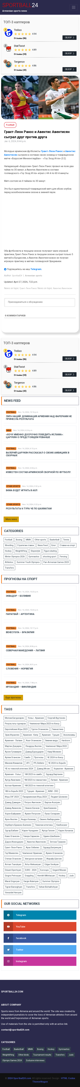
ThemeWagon (40, 1081)
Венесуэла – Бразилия (20, 632)
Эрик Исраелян (12, 735)
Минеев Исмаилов (13, 763)
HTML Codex (68, 1078)
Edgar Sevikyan (52, 864)
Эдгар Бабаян (11, 830)
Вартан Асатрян (52, 802)
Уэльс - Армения (36, 718)
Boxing (19, 540)
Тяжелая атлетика (44, 825)
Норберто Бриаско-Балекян (18, 825)
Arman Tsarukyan (13, 864)
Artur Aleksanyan (33, 864)
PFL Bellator (39, 763)
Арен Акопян (11, 819)
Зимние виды (51, 740)
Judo (71, 875)
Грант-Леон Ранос (52, 151)
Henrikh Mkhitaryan (46, 875)
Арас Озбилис (32, 847)
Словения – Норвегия (19, 668)
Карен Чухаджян (30, 830)
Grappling (29, 875)
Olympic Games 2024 (12, 1060)
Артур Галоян (48, 830)
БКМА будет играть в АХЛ (21, 490)
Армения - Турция (50, 735)
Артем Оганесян (12, 757)
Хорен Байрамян (13, 814)
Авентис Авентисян (62, 288)
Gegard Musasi (59, 870)
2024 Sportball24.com (19, 1078)
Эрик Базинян (50, 808)
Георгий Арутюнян (56, 718)
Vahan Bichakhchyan (48, 887)
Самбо (27, 757)
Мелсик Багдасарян (14, 718)
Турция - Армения (35, 791)
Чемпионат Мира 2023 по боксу (44, 723)
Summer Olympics (50, 881)
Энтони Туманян (58, 842)
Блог (54, 545)
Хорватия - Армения (63, 768)
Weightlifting (21, 551)
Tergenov (19, 61)
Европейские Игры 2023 (16, 729)
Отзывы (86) (20, 38)
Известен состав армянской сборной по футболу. (38, 472)
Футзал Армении (13, 785)
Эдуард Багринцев (52, 847)
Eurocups (44, 870)
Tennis (66, 540)
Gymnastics (33, 556)
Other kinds (23, 1055)
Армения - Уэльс (13, 774)
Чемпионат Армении (32, 853)
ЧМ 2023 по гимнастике (35, 780)
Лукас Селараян (52, 814)
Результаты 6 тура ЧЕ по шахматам (29, 508)
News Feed (43, 545)
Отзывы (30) (20, 54)
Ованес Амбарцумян (50, 819)
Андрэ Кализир (28, 819)
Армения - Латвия (13, 740)
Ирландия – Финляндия (21, 686)
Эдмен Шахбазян (51, 836)
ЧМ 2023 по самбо (33, 774)
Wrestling (9, 545)
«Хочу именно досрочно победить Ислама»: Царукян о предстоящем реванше (34, 436)
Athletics (9, 562)
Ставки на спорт (67, 545)
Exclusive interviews (35, 1060)
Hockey (8, 551)
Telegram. (36, 269)
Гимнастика (57, 729)
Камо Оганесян (12, 836)
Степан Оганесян (13, 859)
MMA (9, 430)
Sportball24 (17, 275)
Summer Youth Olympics (28, 562)
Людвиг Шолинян (59, 797)
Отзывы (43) (20, 70)
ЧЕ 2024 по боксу (55, 757)
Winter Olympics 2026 (15, 556)
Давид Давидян (13, 802)
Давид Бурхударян (34, 752)
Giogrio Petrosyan (13, 875)
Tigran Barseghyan (13, 887)
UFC (28, 763)
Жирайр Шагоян (54, 859)
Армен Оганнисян (54, 853)
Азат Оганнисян (33, 740)
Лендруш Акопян (33, 746)
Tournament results (42, 1055)
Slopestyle (35, 551)
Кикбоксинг (61, 825)
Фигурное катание (34, 859)
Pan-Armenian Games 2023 (56, 562)
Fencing (63, 556)
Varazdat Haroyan (13, 892)
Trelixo (18, 29)
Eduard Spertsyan (13, 870)
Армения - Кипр (30, 735)
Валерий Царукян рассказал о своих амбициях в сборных (37, 454)
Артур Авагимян (13, 780)
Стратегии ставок (25, 545)
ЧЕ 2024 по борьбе (57, 763)
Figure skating (50, 551)
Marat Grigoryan (12, 881)
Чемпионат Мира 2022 (56, 746)
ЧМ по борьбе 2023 (14, 791)
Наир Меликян (54, 752)
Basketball (54, 540)
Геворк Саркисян (31, 836)
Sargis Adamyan (31, 881)
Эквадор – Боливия (18, 596)
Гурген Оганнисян (39, 729)
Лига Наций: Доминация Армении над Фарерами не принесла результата (39, 417)
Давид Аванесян (13, 808)
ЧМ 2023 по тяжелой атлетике (39, 785)
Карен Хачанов (65, 830)
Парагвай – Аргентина (20, 614)
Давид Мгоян (43, 768)
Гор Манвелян (11, 853)
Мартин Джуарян (13, 746)
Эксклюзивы (69, 735)
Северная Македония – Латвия (25, 650)
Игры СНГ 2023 (12, 797)
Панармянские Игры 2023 (35, 797)
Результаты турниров (15, 723)
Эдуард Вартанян (54, 774)
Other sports (13, 486)
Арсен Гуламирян (13, 752)
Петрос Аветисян (32, 802)
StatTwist (19, 45)
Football (11, 412)
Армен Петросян (33, 814)
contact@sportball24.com (15, 1029)
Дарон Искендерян (14, 842)
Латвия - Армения (59, 780)
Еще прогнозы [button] (13, 697)
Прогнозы (38, 757)
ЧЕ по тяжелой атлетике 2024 (19, 768)
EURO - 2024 (30, 870)
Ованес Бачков (32, 808)
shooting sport (49, 556)
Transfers (9, 568)
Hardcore (66, 740)
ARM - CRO (53, 791)
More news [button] (11, 519)
